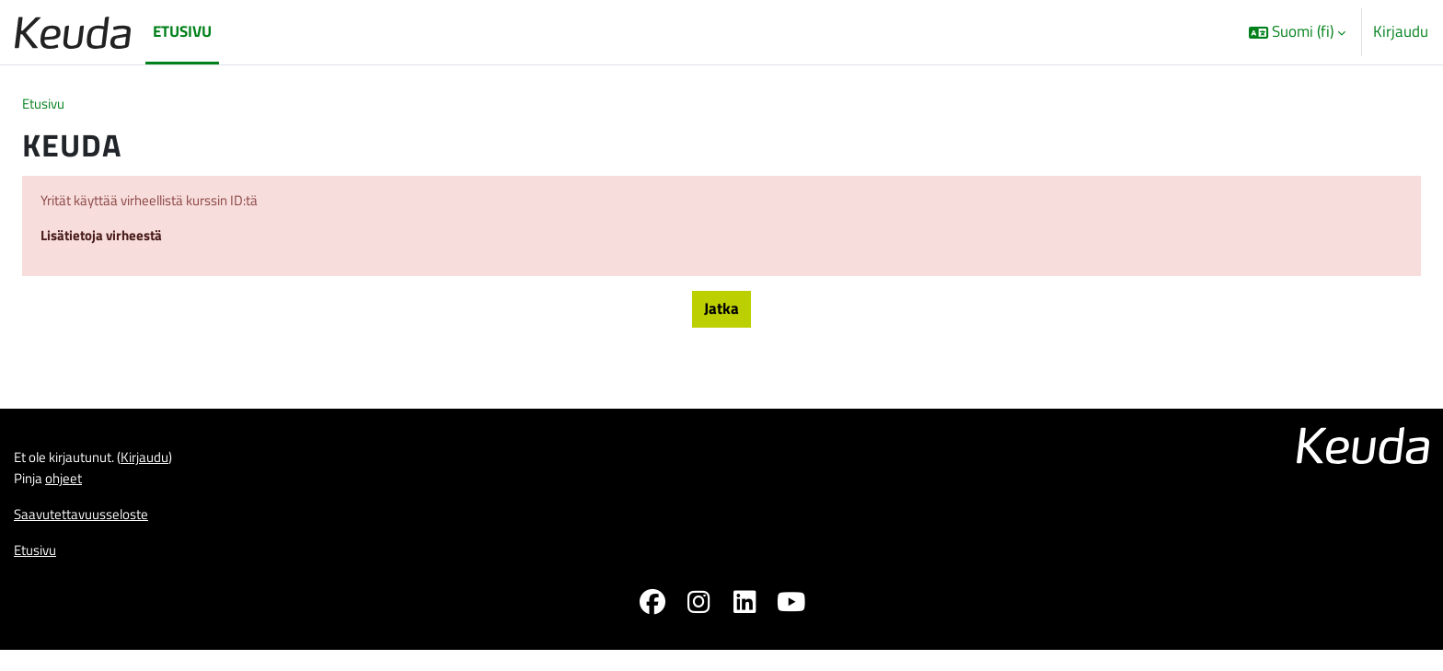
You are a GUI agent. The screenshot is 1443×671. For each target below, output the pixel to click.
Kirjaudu (1400, 31)
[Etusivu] (73, 32)
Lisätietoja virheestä (108, 242)
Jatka (721, 316)
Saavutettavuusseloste (90, 530)
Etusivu (46, 105)
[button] (1297, 32)
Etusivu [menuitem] (182, 31)
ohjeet (72, 492)
